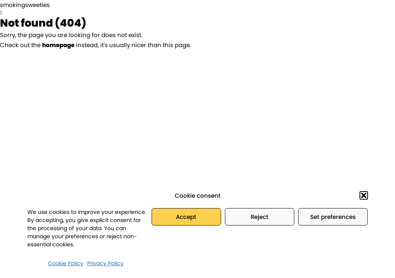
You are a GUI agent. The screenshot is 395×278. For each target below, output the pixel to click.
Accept (186, 217)
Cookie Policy (65, 263)
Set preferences (333, 217)
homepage (58, 45)
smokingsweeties (25, 5)
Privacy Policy (105, 263)
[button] (364, 195)
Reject (259, 217)
